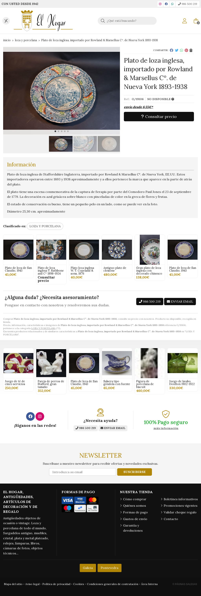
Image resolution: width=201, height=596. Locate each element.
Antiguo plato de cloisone (16, 269)
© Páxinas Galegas (185, 584)
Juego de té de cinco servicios (15, 383)
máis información (165, 428)
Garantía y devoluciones (133, 527)
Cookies (78, 584)
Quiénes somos (134, 505)
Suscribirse (134, 472)
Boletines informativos (181, 499)
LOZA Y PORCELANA (43, 328)
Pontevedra (109, 568)
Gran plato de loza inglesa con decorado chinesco (51, 270)
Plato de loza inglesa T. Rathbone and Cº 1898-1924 (116, 270)
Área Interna (149, 584)
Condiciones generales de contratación (112, 584)
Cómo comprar (134, 499)
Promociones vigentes (180, 505)
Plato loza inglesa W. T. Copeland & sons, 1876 (148, 270)
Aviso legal (32, 584)
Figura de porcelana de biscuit (145, 384)
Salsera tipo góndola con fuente (116, 383)
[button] (55, 131)
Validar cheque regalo (180, 512)
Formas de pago (135, 512)
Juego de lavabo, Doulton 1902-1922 (182, 383)
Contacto (171, 519)
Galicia (88, 568)
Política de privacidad (56, 584)
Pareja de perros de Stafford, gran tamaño (51, 384)
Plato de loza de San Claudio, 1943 (84, 269)
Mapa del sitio (13, 584)
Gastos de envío (135, 519)
